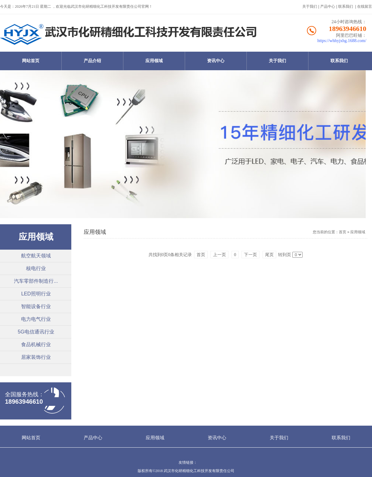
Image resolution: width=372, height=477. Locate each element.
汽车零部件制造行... (36, 281)
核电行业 (36, 268)
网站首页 (30, 60)
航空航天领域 (36, 255)
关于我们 (309, 6)
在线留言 (364, 6)
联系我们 (345, 6)
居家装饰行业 (36, 357)
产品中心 (327, 6)
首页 (342, 232)
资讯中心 (215, 60)
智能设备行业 (36, 306)
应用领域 (154, 60)
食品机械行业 (36, 344)
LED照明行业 (36, 293)
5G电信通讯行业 (36, 331)
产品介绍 (92, 60)
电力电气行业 (36, 319)
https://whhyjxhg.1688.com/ (341, 40)
